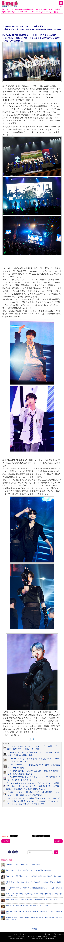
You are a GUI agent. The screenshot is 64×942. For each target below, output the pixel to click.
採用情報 (38, 936)
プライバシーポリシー (19, 936)
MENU (61, 4)
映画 (55, 934)
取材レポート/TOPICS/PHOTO (27, 934)
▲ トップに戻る (32, 929)
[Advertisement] (32, 19)
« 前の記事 (6, 841)
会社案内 (10, 936)
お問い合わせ (31, 936)
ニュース (15, 934)
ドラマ (49, 934)
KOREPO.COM (7, 934)
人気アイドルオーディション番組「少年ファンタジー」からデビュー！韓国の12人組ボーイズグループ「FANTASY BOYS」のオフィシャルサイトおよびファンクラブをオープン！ (33, 801)
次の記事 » (58, 841)
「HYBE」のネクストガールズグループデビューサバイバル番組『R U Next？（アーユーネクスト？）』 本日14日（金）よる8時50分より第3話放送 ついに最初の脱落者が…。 (32, 786)
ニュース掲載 (53, 936)
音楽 (59, 934)
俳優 (44, 934)
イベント (39, 934)
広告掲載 (45, 936)
